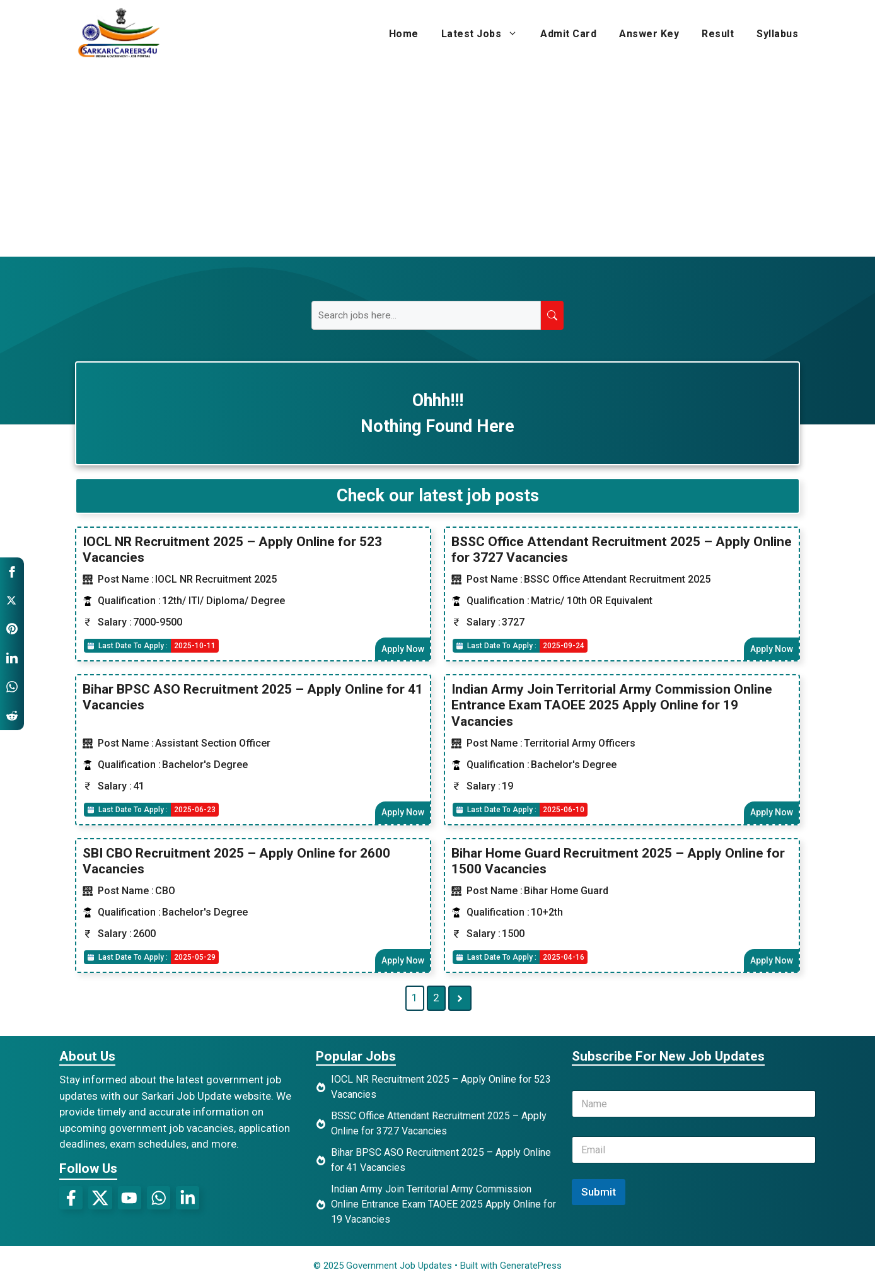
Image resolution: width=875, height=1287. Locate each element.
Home (404, 34)
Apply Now (402, 649)
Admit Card (568, 34)
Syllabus (777, 34)
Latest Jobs (485, 34)
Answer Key (649, 34)
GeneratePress (531, 1267)
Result (718, 34)
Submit (598, 1193)
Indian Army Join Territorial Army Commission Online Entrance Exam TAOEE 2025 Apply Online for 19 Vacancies (611, 705)
